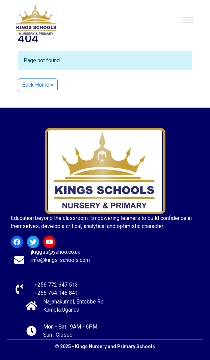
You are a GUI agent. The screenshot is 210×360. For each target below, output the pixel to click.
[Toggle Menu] (187, 20)
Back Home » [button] (37, 85)
